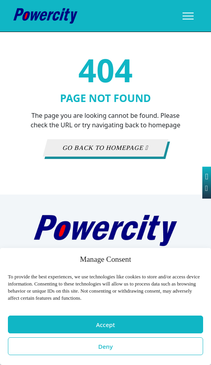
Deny (105, 346)
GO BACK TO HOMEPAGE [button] (105, 147)
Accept (105, 325)
